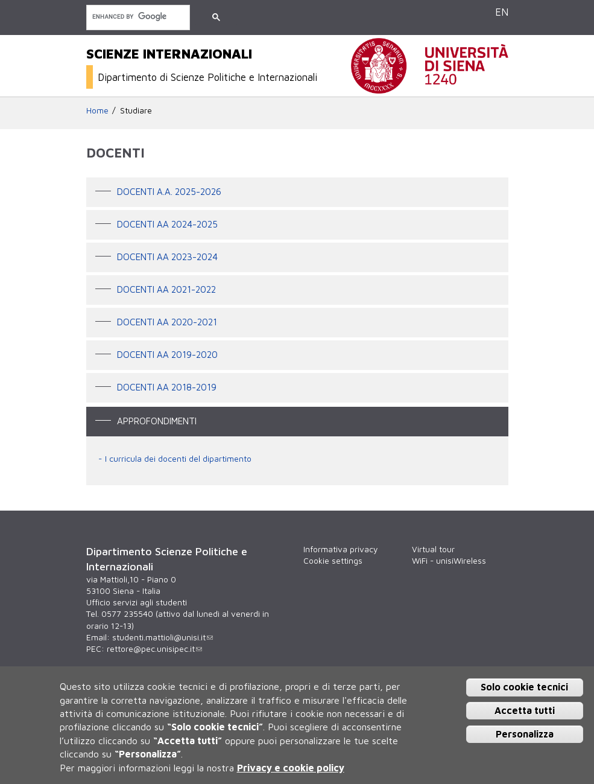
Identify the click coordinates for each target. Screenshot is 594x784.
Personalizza (525, 733)
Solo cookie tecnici (524, 686)
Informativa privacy (340, 549)
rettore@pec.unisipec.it (154, 649)
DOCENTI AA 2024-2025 (167, 223)
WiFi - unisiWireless (449, 561)
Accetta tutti (524, 710)
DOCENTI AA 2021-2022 (166, 289)
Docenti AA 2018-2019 (166, 386)
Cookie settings (332, 561)
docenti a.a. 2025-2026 (169, 191)
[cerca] (137, 16)
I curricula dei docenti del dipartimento (178, 459)
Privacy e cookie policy (290, 767)
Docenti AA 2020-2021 (167, 321)
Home (97, 110)
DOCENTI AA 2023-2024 (167, 256)
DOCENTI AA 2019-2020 (167, 354)
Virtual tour (433, 549)
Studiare (136, 110)
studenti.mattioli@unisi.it (162, 637)
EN (501, 12)
